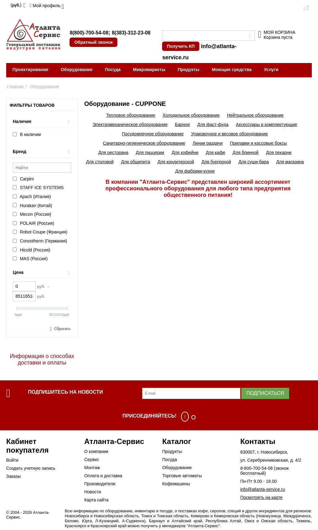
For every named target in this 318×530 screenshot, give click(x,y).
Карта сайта (96, 499)
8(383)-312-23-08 (131, 32)
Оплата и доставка (103, 475)
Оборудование (77, 69)
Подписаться (265, 393)
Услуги (271, 69)
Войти (12, 460)
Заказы (13, 476)
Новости (92, 491)
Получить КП (180, 46)
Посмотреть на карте (261, 497)
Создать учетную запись (30, 468)
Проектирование (30, 69)
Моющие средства (232, 69)
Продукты (188, 69)
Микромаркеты (149, 69)
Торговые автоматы (182, 475)
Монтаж (92, 467)
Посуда (112, 69)
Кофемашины (176, 483)
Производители (99, 483)
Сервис (91, 459)
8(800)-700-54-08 (89, 32)
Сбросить (62, 329)
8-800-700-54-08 (256, 468)
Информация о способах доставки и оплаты (42, 359)
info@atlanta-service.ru (262, 489)
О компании (96, 451)
